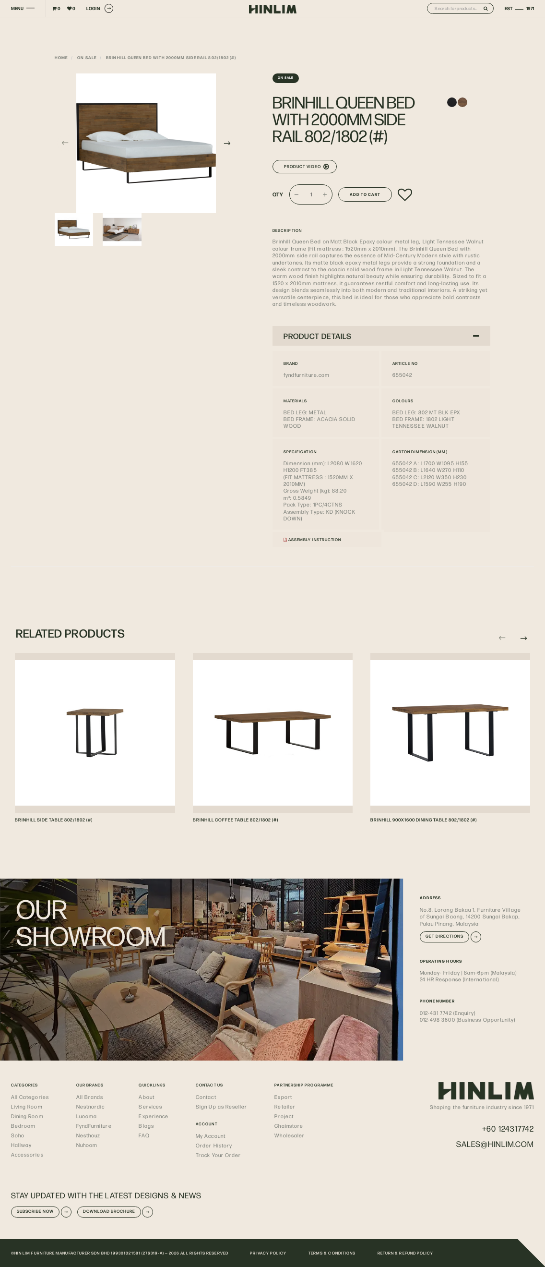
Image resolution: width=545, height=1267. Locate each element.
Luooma (86, 1115)
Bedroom (23, 1125)
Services (150, 1106)
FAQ (144, 1135)
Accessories (27, 1154)
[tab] (381, 335)
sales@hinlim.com (495, 1144)
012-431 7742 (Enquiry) (448, 1012)
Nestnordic (90, 1106)
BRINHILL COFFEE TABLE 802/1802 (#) (235, 819)
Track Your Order (218, 1154)
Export (283, 1096)
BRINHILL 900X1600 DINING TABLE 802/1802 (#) (423, 819)
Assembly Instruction (313, 539)
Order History (214, 1145)
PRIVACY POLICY (268, 1252)
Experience (153, 1115)
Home (61, 57)
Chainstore (288, 1125)
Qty (278, 194)
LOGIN (99, 8)
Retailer (285, 1106)
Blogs (146, 1125)
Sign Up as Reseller (222, 1106)
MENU (17, 8)
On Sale (86, 57)
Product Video (306, 166)
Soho (17, 1135)
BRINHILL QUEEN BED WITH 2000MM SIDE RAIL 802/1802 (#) (171, 57)
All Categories (30, 1096)
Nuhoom (86, 1144)
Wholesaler (289, 1135)
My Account (210, 1135)
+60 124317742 (508, 1128)
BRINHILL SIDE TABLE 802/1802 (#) (54, 819)
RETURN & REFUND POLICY (406, 1252)
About (146, 1096)
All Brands (90, 1096)
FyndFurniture (94, 1125)
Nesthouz (88, 1135)
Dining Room (27, 1115)
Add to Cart (365, 194)
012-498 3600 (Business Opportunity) (468, 1019)
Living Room (27, 1106)
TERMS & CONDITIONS (331, 1252)
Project (284, 1115)
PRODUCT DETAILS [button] (382, 336)
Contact (206, 1096)
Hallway (21, 1144)
